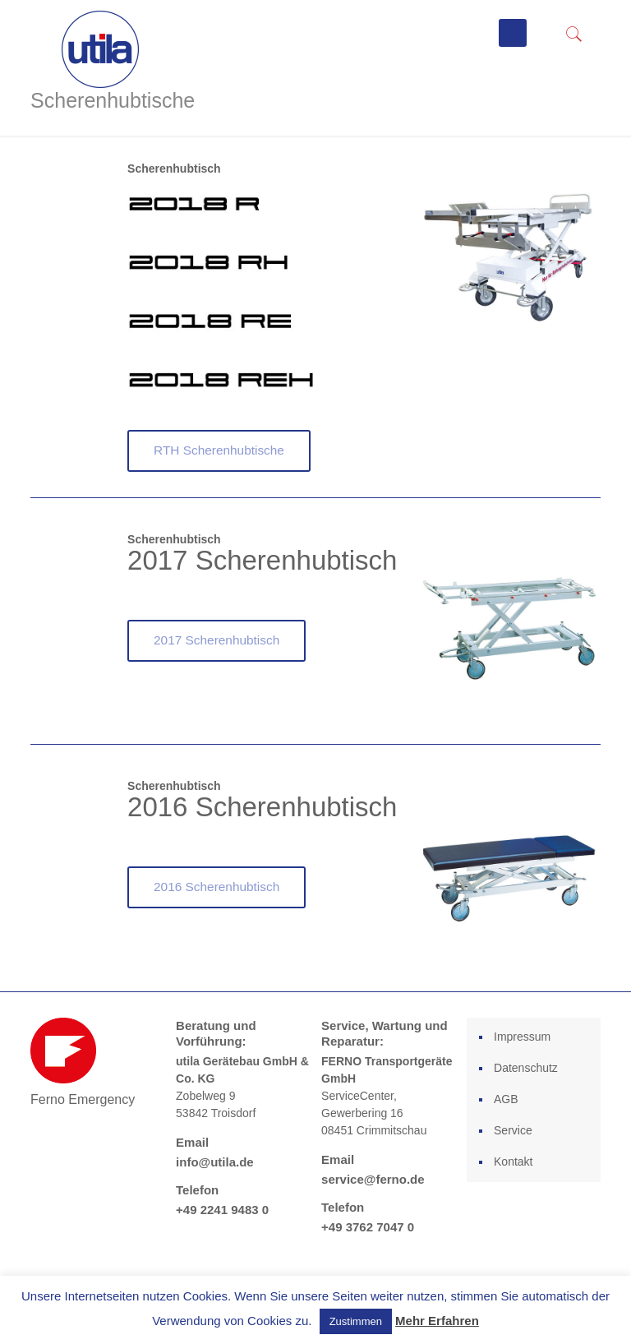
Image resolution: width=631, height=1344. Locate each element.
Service (513, 1130)
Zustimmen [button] (355, 1321)
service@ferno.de (373, 1179)
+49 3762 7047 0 (367, 1227)
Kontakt (513, 1161)
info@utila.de (215, 1162)
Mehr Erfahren (437, 1321)
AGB (506, 1099)
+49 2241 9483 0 (222, 1210)
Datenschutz (526, 1067)
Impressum (522, 1036)
